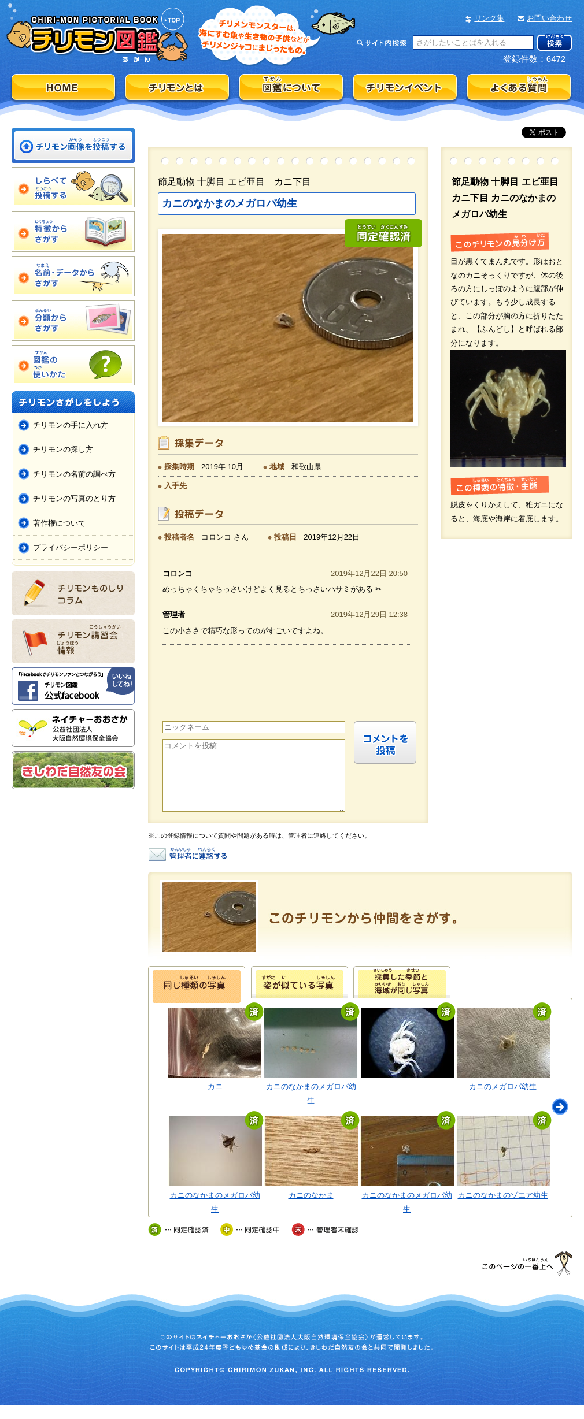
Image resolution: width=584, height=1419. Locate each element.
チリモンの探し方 (63, 449)
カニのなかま (311, 1209)
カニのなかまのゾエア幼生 (503, 1209)
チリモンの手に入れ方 (70, 425)
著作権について (59, 523)
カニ (215, 1100)
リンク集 (489, 18)
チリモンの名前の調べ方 (74, 474)
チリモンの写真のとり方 (74, 498)
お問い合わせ (549, 18)
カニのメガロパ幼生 (503, 1100)
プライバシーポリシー (70, 547)
